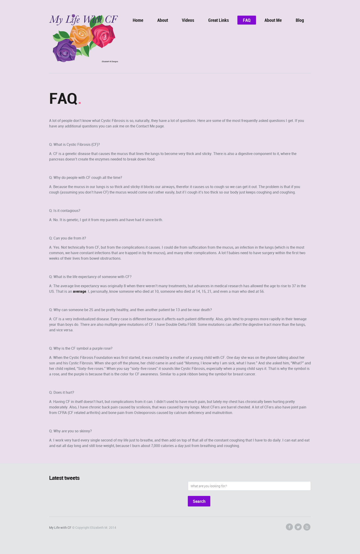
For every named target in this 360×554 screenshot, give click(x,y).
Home (138, 20)
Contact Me (145, 126)
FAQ (246, 20)
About (162, 20)
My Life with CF (60, 527)
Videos (188, 20)
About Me (273, 20)
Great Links (218, 20)
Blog (300, 20)
